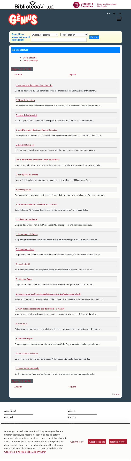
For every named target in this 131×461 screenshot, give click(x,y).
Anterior (18, 74)
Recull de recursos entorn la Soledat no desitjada (38, 159)
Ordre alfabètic (30, 57)
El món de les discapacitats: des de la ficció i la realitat (40, 308)
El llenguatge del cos (25, 249)
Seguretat (72, 417)
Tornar (117, 394)
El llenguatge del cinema (27, 234)
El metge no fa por (24, 279)
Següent (72, 74)
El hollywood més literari (27, 219)
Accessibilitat (10, 411)
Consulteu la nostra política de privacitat (25, 451)
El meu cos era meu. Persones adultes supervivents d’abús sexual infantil (48, 294)
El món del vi (21, 323)
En (120, 13)
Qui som (71, 411)
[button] (119, 18)
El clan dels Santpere (25, 144)
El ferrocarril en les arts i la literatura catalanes (36, 204)
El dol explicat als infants (27, 174)
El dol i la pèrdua (23, 189)
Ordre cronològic (30, 60)
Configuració (77, 441)
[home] (23, 19)
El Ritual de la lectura (25, 100)
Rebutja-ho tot (117, 441)
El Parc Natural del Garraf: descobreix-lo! (34, 85)
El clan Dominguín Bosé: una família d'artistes (36, 130)
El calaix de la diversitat (26, 115)
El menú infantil (23, 264)
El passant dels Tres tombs (27, 368)
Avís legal (8, 417)
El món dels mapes (24, 338)
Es (114, 13)
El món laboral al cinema (27, 353)
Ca (108, 13)
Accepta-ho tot (97, 441)
